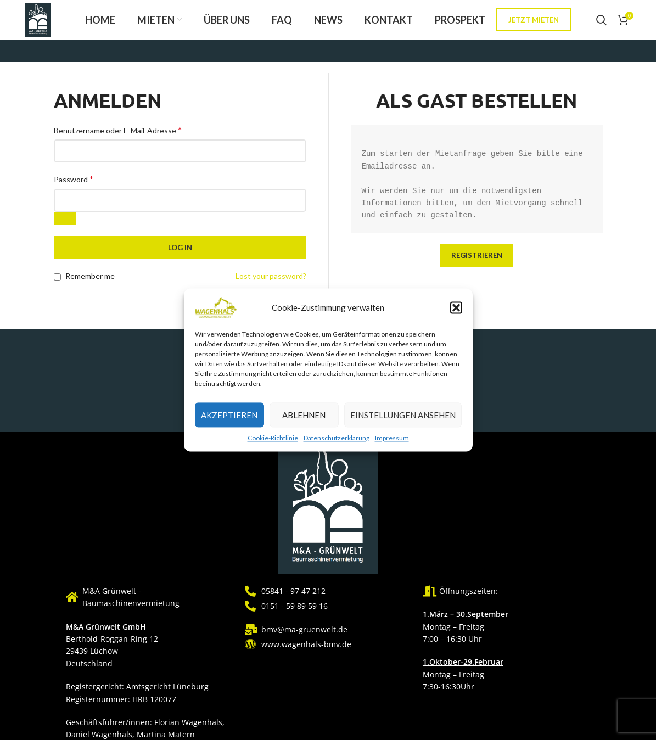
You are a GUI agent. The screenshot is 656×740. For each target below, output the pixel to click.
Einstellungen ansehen (403, 415)
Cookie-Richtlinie (273, 438)
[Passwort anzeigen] (65, 228)
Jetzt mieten (533, 24)
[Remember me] (57, 286)
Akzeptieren (229, 415)
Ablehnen (304, 415)
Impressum (392, 438)
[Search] (601, 25)
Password (73, 188)
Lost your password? (271, 285)
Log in (180, 257)
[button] (456, 307)
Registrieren (476, 264)
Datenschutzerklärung (336, 438)
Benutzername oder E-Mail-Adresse (118, 139)
